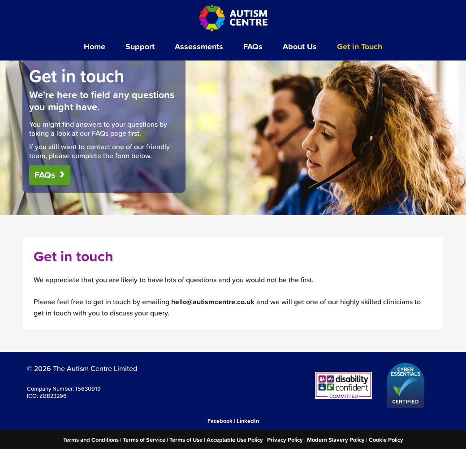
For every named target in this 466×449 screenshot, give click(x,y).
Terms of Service (144, 440)
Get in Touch (359, 46)
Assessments (199, 46)
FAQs (253, 46)
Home (94, 46)
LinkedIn (248, 421)
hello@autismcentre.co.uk (213, 302)
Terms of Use (186, 440)
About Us (300, 46)
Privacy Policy (285, 440)
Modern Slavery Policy (336, 440)
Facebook (220, 421)
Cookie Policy (386, 440)
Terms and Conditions (91, 440)
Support (140, 46)
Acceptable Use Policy (235, 440)
